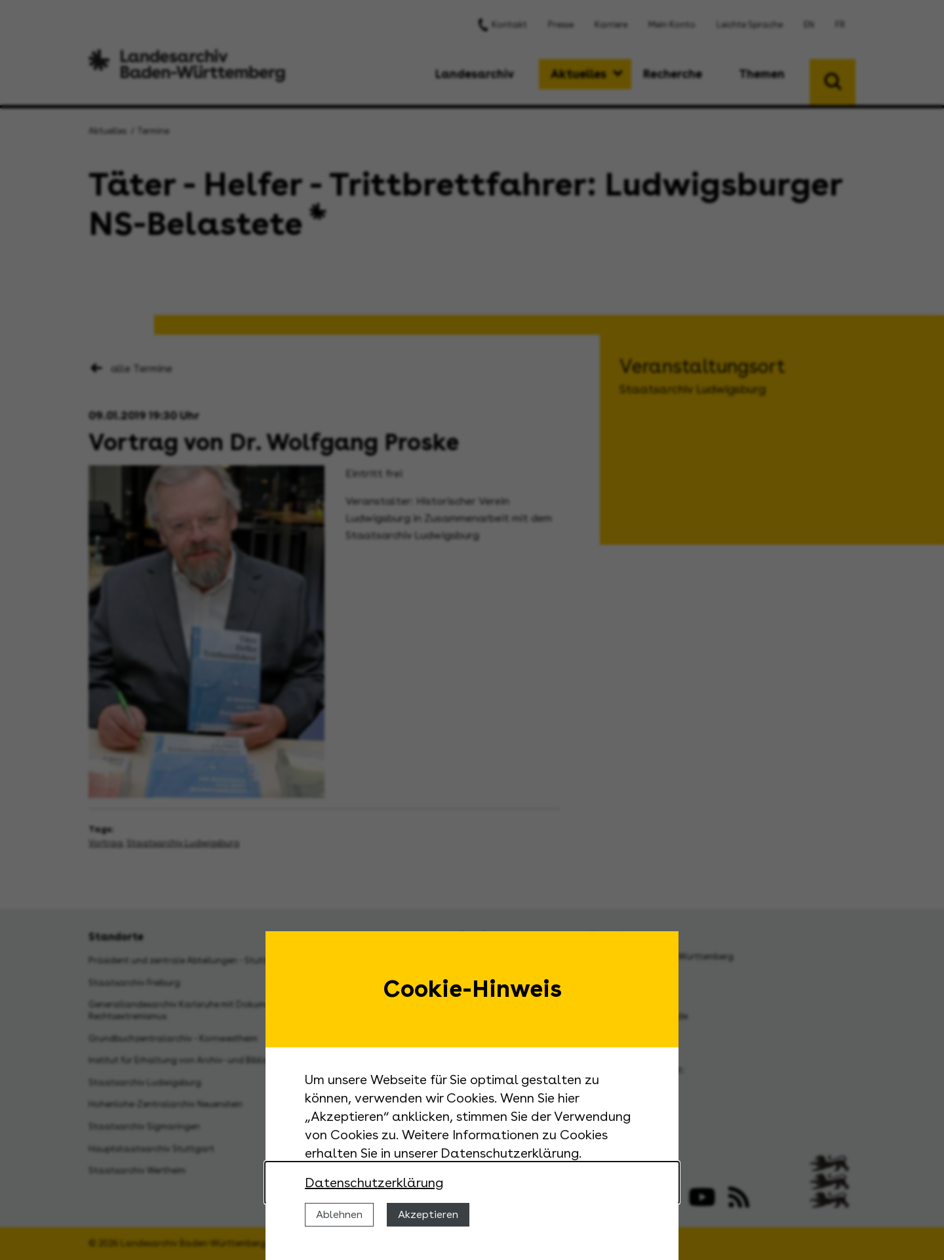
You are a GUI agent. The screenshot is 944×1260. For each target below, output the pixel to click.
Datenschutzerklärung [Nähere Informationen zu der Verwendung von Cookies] (374, 1182)
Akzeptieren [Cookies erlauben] (428, 1214)
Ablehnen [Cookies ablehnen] (339, 1214)
